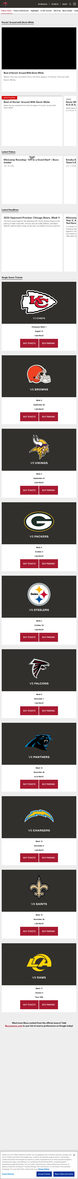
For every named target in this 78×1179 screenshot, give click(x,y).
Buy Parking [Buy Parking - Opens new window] (48, 343)
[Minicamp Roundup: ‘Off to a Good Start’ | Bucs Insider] (32, 163)
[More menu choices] (74, 4)
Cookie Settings (8, 1174)
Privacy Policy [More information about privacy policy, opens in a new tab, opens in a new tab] (43, 1169)
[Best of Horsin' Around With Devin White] (32, 104)
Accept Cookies (44, 1174)
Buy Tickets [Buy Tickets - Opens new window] (29, 343)
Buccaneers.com (13, 1026)
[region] (39, 1165)
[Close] (74, 1155)
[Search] (70, 4)
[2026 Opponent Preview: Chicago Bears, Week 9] (32, 222)
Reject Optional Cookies (64, 1174)
